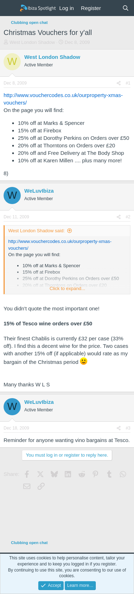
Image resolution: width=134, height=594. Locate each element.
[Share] (118, 83)
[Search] (126, 8)
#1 (128, 83)
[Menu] (9, 8)
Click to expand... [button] (67, 288)
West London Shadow (32, 42)
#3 (128, 428)
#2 (128, 216)
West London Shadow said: (36, 230)
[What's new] (111, 8)
